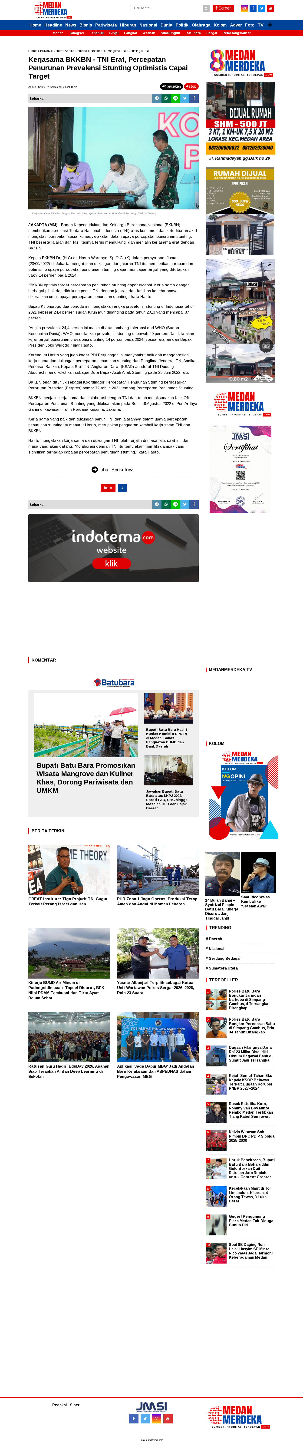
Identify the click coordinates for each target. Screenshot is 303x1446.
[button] (270, 22)
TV (260, 25)
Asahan (149, 33)
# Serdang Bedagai (223, 958)
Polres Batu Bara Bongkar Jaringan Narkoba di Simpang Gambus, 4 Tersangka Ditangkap (248, 999)
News (70, 25)
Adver (236, 25)
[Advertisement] (113, 621)
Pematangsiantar (237, 33)
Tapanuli (97, 33)
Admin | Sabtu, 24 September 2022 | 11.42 (52, 87)
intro (108, 488)
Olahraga (201, 25)
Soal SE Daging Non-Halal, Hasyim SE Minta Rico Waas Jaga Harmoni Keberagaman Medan (251, 1251)
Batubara (193, 33)
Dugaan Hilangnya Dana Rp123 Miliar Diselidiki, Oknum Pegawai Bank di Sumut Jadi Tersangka (250, 1054)
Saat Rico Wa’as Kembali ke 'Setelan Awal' (255, 901)
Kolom (220, 25)
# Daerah (214, 939)
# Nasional (215, 949)
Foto (249, 25)
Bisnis (85, 25)
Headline (53, 25)
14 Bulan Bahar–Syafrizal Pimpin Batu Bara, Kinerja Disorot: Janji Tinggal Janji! (221, 909)
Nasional (148, 25)
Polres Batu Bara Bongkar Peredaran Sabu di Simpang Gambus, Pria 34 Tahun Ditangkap (252, 1025)
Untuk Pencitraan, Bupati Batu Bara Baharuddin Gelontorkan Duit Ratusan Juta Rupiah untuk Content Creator (252, 1168)
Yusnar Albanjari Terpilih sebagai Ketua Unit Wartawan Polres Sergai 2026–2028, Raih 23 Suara (155, 987)
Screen (223, 8)
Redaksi (59, 1405)
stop (191, 86)
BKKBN (45, 51)
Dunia (166, 25)
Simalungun (170, 33)
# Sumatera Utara (222, 968)
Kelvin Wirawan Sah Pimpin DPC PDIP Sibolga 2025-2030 (251, 1136)
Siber (75, 1405)
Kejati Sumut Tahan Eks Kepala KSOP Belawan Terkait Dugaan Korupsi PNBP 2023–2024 (250, 1082)
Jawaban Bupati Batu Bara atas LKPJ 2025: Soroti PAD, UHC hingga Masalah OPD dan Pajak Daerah (167, 799)
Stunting (134, 51)
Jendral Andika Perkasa (70, 51)
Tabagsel (76, 33)
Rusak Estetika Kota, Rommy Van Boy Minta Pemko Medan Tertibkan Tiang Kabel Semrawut (251, 1110)
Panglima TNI (116, 51)
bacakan (171, 86)
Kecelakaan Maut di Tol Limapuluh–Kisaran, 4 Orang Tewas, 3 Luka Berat (249, 1194)
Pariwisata (106, 25)
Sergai (211, 33)
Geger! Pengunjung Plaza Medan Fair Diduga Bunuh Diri (251, 1220)
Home (35, 25)
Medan (58, 33)
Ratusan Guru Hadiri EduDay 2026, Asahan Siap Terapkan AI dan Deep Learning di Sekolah (68, 1071)
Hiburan (128, 25)
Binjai (114, 33)
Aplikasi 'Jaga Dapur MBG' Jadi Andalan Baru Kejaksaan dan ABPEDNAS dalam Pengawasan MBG (155, 1071)
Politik (182, 25)
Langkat (130, 33)
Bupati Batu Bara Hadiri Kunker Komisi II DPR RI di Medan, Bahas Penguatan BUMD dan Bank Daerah (166, 738)
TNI (146, 51)
